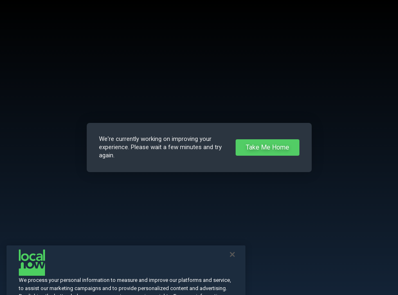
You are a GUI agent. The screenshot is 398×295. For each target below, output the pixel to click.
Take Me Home (267, 147)
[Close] (232, 261)
